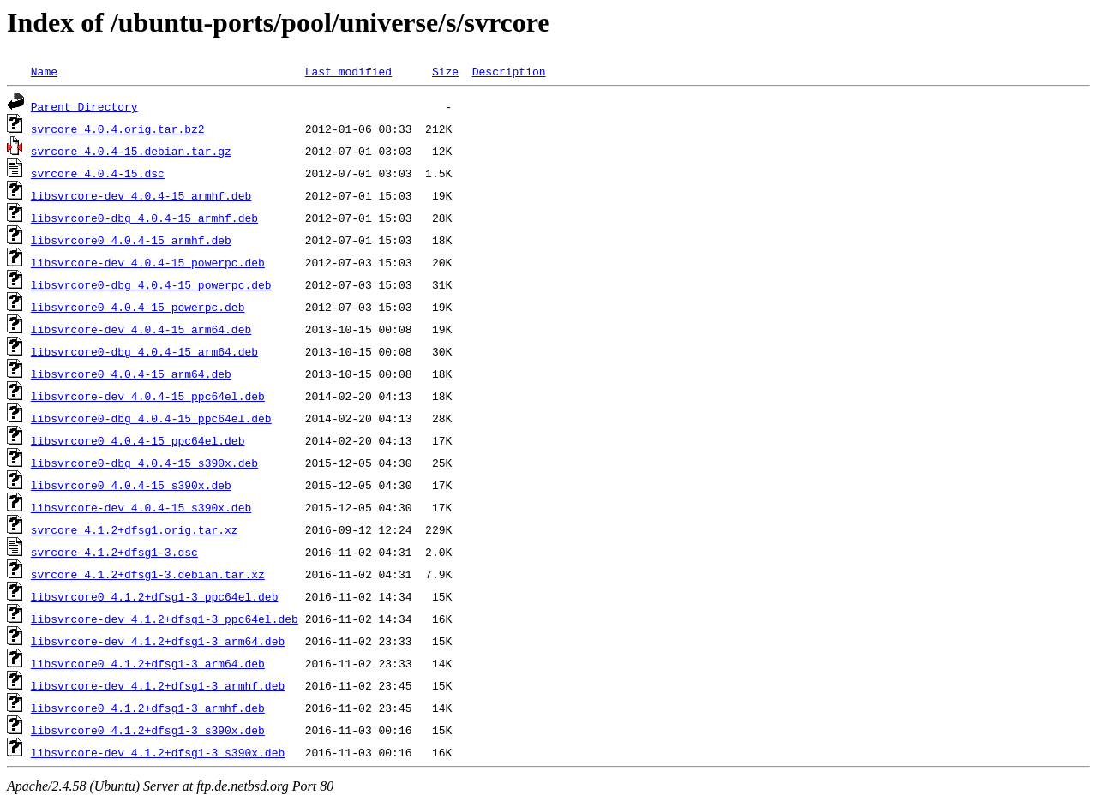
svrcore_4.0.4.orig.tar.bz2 (118, 128)
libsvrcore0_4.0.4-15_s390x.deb (131, 485)
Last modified (348, 71)
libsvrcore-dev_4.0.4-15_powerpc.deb (148, 262)
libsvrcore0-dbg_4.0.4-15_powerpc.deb (151, 284)
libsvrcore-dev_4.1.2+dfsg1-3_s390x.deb (158, 752)
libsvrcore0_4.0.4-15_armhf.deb (131, 240)
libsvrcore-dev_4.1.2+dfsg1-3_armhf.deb (158, 685)
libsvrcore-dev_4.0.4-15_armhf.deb (141, 195)
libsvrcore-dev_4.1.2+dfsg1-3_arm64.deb (158, 641)
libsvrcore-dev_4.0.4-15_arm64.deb (141, 329)
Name (44, 71)
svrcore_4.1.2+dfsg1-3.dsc (114, 551)
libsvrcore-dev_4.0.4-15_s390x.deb (141, 507)
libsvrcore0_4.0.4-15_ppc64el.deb (138, 440)
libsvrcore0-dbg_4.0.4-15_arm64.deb (144, 351)
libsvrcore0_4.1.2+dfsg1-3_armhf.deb (148, 707)
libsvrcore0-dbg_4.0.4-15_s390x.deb (144, 462)
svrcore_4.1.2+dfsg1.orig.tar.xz (134, 529)
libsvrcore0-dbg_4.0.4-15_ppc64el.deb (151, 418)
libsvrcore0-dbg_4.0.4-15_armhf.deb (144, 217)
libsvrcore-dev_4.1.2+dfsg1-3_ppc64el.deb (164, 618)
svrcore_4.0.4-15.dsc (98, 173)
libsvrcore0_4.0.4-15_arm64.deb (131, 373)
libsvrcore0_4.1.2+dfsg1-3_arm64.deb (148, 663)
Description (509, 71)
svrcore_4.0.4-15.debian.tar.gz (131, 150)
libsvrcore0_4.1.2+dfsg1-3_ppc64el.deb (155, 596)
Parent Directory (84, 106)
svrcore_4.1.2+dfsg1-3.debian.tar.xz (148, 574)
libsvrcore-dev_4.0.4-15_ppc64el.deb (148, 395)
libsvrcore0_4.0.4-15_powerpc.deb (138, 306)
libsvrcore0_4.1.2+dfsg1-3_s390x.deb (148, 730)
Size (445, 71)
